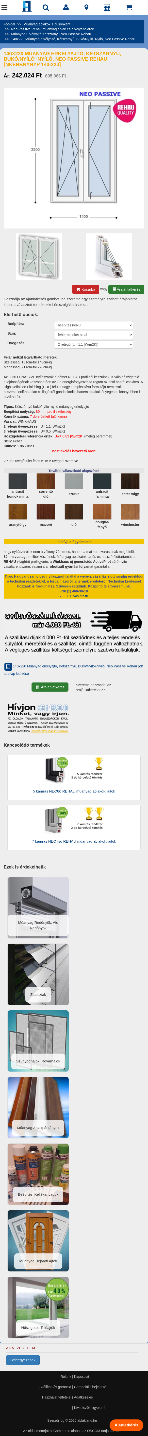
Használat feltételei (56, 1397)
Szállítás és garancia (55, 1387)
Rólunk (66, 1377)
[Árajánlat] (107, 8)
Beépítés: (15, 323)
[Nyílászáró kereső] (46, 8)
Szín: (11, 333)
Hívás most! (76, 596)
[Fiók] (66, 8)
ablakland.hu (87, 1420)
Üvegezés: (16, 343)
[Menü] (4, 8)
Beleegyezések (22, 1360)
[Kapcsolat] (86, 8)
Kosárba (85, 289)
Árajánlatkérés (126, 289)
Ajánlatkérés (126, 1425)
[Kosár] (129, 8)
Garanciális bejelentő (90, 1387)
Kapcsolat (81, 1377)
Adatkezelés (83, 1397)
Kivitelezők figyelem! (89, 1408)
